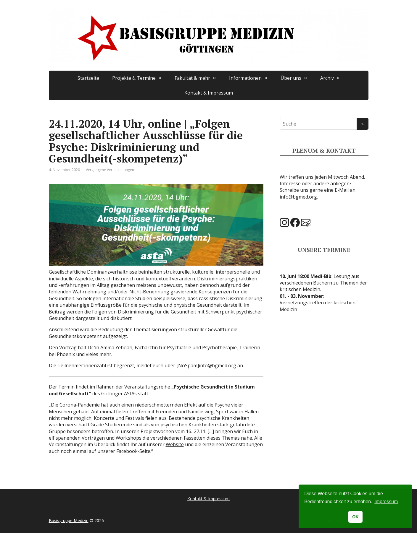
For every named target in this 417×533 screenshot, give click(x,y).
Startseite (88, 78)
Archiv (327, 78)
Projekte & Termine (134, 78)
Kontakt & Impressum (208, 93)
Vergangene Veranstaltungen (110, 169)
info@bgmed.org (298, 197)
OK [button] (355, 516)
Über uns (291, 78)
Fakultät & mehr (192, 78)
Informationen (245, 78)
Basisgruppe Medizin (68, 520)
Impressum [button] (386, 501)
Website (175, 444)
